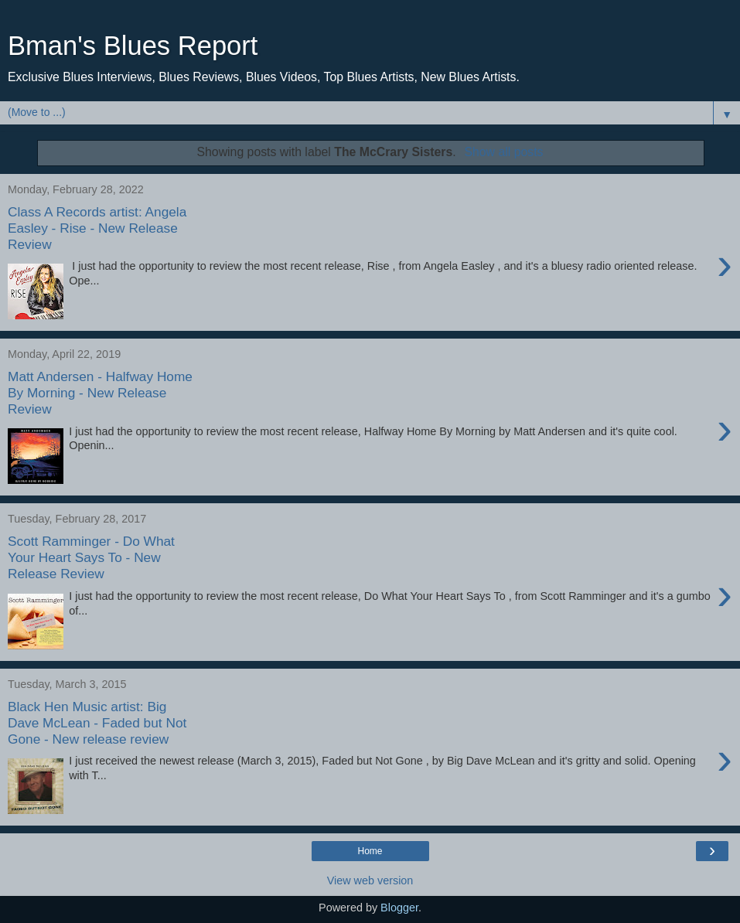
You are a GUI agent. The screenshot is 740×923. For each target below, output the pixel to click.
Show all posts (503, 151)
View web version (370, 880)
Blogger (399, 907)
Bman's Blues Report (132, 45)
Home (369, 851)
